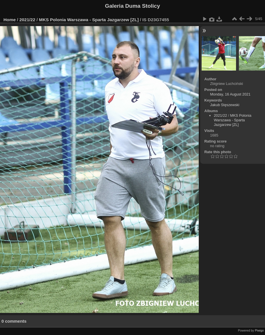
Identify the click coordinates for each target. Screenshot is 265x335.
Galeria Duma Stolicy (132, 6)
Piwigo (259, 330)
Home (9, 19)
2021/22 (28, 19)
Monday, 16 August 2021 (230, 94)
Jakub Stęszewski (224, 105)
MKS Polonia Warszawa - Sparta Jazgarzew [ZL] (89, 19)
